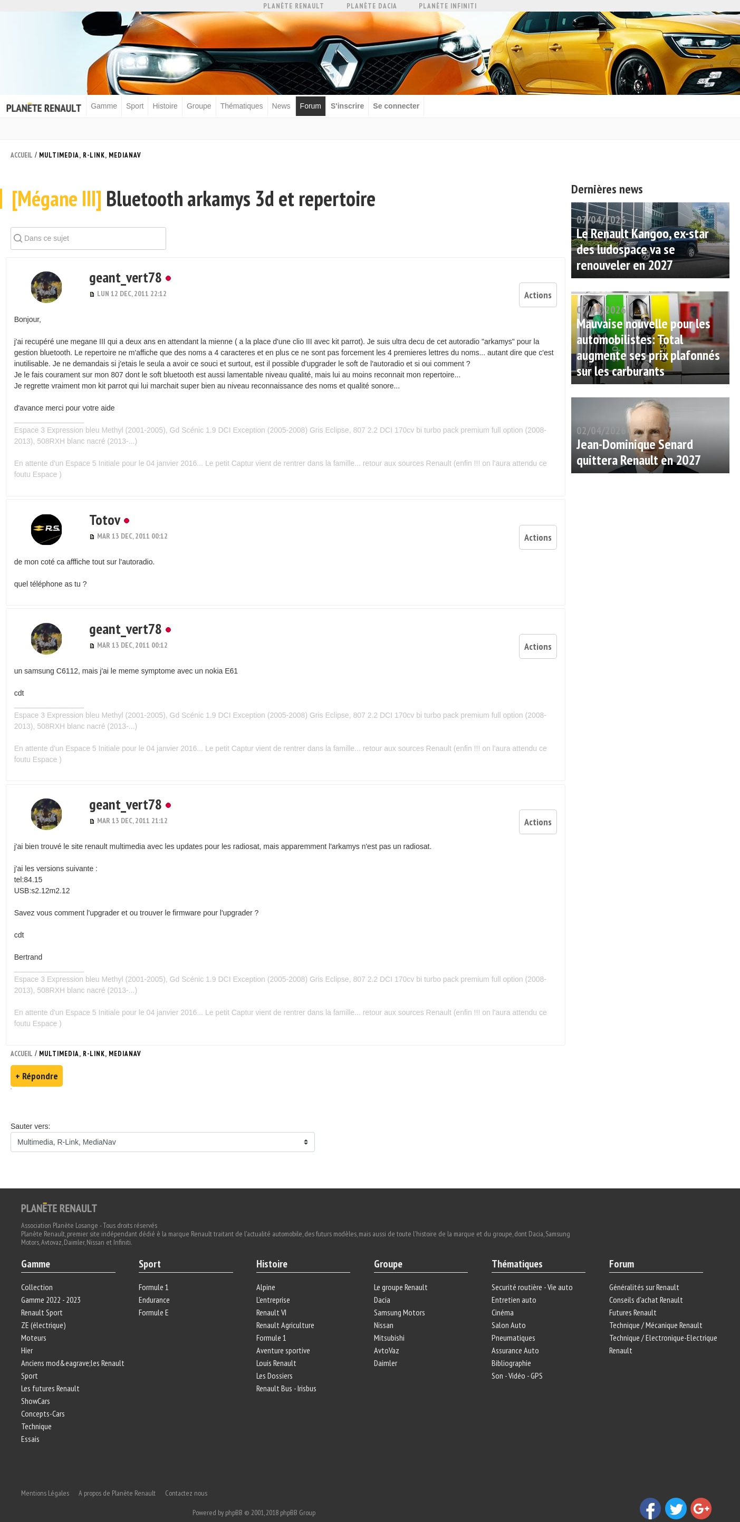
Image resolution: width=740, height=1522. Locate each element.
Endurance (155, 1283)
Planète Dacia (372, 6)
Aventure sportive (284, 1334)
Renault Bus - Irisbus (287, 1372)
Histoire (174, 105)
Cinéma (502, 1296)
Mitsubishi (389, 1321)
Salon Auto (508, 1308)
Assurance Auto (514, 1334)
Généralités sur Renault (643, 1270)
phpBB (350, 1489)
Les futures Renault (53, 1372)
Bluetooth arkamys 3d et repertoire (195, 208)
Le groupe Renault (401, 1270)
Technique (39, 1409)
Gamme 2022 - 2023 (53, 1283)
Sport (144, 105)
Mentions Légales (48, 1469)
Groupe (208, 105)
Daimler (385, 1346)
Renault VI (272, 1296)
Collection (39, 1270)
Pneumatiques (512, 1321)
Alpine (266, 1270)
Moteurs (36, 1321)
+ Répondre (36, 1057)
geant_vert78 (108, 286)
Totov (87, 520)
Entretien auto (513, 1283)
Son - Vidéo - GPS (516, 1359)
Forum (319, 105)
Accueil (22, 153)
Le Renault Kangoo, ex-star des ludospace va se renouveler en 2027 (642, 247)
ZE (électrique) (46, 1308)
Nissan (383, 1308)
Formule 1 (155, 1270)
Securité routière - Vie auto (531, 1270)
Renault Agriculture (286, 1308)
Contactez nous (189, 1469)
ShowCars (38, 1384)
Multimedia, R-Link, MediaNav (90, 153)
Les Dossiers (275, 1359)
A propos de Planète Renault (119, 1469)
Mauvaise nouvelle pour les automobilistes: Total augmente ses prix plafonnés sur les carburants (648, 345)
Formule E (155, 1296)
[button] (40, 297)
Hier (29, 1334)
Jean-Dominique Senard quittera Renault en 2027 (638, 450)
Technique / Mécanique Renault (654, 1308)
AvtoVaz (386, 1334)
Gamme (113, 105)
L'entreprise (274, 1283)
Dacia (382, 1283)
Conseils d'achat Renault (644, 1283)
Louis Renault (277, 1346)
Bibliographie (510, 1346)
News (290, 105)
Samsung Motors (399, 1296)
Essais (33, 1422)
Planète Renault (293, 6)
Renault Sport (44, 1296)
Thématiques (250, 105)
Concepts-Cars (46, 1397)
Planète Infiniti (448, 6)
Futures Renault (631, 1296)
